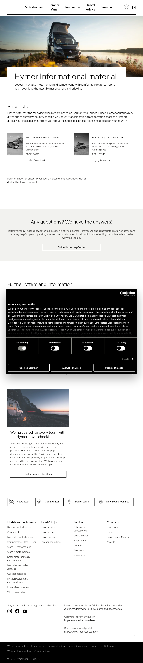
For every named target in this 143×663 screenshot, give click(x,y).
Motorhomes (34, 7)
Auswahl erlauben (71, 368)
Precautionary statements (82, 646)
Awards (111, 542)
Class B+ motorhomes (19, 547)
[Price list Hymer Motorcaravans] (15, 144)
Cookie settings (42, 651)
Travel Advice (91, 7)
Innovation (72, 7)
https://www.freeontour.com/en (81, 631)
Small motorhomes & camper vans (18, 559)
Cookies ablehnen (28, 368)
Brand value (113, 527)
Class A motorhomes (18, 552)
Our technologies (16, 573)
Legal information (108, 646)
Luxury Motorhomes (18, 587)
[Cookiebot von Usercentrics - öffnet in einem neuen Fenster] (122, 293)
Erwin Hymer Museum (118, 537)
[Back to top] (133, 635)
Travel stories (47, 527)
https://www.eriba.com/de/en (80, 620)
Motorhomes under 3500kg (17, 567)
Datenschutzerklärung (29, 330)
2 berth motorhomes (18, 592)
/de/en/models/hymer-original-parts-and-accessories (93, 609)
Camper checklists (50, 542)
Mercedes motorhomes (20, 537)
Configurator (14, 532)
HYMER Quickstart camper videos (17, 580)
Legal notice (38, 646)
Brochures (79, 550)
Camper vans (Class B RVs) (21, 542)
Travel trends (47, 537)
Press (110, 532)
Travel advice (47, 532)
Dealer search (81, 535)
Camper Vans (53, 7)
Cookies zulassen (114, 368)
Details (125, 359)
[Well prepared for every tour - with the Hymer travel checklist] (38, 408)
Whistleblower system (19, 651)
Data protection (56, 646)
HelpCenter (80, 540)
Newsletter (80, 555)
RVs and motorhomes (19, 527)
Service (106, 7)
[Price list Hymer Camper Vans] (81, 144)
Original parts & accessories (82, 529)
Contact (78, 545)
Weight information (17, 646)
